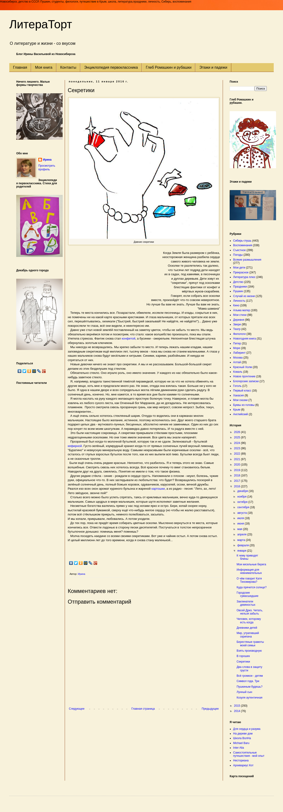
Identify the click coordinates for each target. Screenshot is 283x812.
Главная (20, 67)
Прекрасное (241, 272)
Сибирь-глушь (242, 240)
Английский (240, 414)
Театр (237, 329)
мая (240, 529)
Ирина (47, 159)
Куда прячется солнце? (252, 587)
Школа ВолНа (242, 738)
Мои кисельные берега (251, 564)
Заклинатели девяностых (246, 603)
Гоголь (237, 386)
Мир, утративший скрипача (248, 634)
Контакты (68, 67)
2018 (237, 475)
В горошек (243, 656)
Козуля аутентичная (249, 697)
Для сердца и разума (246, 729)
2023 (237, 448)
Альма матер (241, 310)
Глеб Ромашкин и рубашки (168, 67)
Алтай (237, 362)
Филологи (239, 334)
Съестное (239, 250)
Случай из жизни (244, 296)
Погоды (238, 254)
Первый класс (242, 390)
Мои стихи (240, 315)
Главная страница (143, 708)
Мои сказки (240, 400)
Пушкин (238, 291)
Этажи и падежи (213, 67)
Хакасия (238, 395)
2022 (237, 453)
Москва (238, 357)
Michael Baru (241, 743)
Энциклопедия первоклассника (111, 67)
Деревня (238, 319)
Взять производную (249, 650)
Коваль (237, 371)
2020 (237, 464)
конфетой (128, 338)
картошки (158, 488)
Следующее (76, 708)
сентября (243, 507)
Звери (237, 324)
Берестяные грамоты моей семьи (250, 643)
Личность (239, 300)
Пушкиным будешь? (249, 686)
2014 (237, 711)
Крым (236, 409)
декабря (243, 491)
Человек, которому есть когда (249, 620)
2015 (237, 705)
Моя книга (43, 67)
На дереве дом (243, 733)
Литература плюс (244, 277)
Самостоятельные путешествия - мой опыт (248, 754)
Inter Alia (238, 747)
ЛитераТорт (40, 24)
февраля (243, 545)
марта (241, 540)
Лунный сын (244, 692)
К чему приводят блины (247, 557)
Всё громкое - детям (250, 675)
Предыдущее (210, 708)
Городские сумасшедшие (247, 594)
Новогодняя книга (244, 338)
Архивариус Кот (243, 765)
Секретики (243, 661)
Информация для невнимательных (249, 571)
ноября (242, 496)
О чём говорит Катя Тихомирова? (249, 580)
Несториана (241, 760)
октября (242, 502)
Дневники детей (247, 627)
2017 (237, 480)
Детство (238, 282)
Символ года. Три (248, 681)
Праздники (240, 286)
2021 (237, 459)
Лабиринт (239, 352)
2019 (237, 470)
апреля (242, 534)
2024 (237, 443)
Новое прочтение (244, 376)
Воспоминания (242, 245)
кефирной (75, 446)
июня (241, 523)
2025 (237, 437)
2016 (237, 486)
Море (236, 348)
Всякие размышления (247, 259)
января (242, 550)
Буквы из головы (243, 405)
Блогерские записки (246, 381)
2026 (237, 432)
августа (242, 512)
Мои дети (239, 267)
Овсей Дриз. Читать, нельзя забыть (250, 612)
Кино (236, 305)
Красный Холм (242, 367)
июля (241, 518)
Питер (237, 343)
